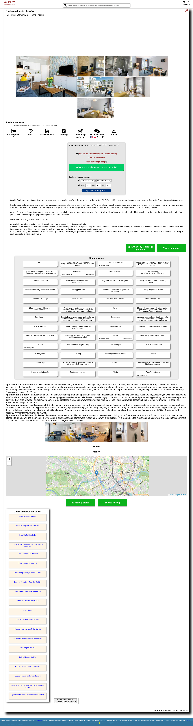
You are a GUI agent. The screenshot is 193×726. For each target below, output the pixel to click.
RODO (189, 720)
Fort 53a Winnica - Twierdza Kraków (28, 591)
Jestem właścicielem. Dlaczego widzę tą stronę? (65, 701)
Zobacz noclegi (112, 503)
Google (39, 720)
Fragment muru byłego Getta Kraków (27, 629)
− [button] (9, 463)
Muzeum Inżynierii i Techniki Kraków (28, 676)
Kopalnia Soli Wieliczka (27, 535)
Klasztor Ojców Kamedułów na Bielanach (27, 638)
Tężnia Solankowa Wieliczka (28, 554)
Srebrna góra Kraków (27, 648)
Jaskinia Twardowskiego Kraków (27, 620)
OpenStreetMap (181, 495)
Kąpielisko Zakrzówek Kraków (27, 601)
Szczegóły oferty (80, 503)
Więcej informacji (171, 248)
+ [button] (9, 459)
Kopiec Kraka (27, 610)
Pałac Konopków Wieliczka (27, 563)
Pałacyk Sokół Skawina (27, 516)
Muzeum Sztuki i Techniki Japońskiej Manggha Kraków (27, 686)
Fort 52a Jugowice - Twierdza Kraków (27, 582)
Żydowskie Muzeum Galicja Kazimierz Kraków (27, 695)
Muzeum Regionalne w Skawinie (27, 526)
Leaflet (171, 495)
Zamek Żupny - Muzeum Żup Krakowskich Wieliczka (28, 545)
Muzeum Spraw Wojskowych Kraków (28, 573)
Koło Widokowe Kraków (27, 657)
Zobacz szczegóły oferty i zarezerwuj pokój (96, 167)
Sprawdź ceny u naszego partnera (140, 248)
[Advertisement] (96, 36)
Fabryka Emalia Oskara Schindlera (27, 667)
